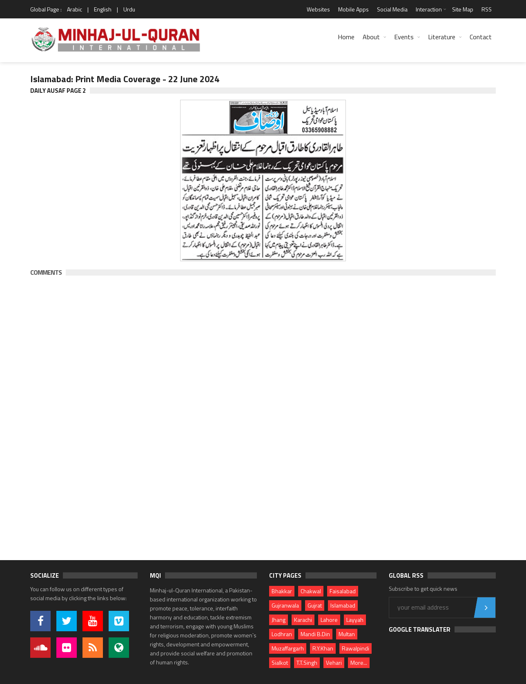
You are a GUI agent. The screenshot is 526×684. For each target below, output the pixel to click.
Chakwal (311, 591)
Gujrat (315, 605)
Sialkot (280, 662)
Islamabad (342, 605)
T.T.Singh (306, 662)
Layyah (354, 619)
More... (358, 662)
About (371, 37)
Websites (318, 9)
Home (346, 37)
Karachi (303, 619)
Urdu (129, 9)
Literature (441, 37)
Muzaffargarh (288, 648)
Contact (481, 37)
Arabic (74, 9)
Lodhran (282, 634)
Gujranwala (285, 605)
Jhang (278, 619)
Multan (347, 634)
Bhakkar (282, 591)
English (102, 9)
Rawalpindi (355, 648)
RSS (486, 9)
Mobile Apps (353, 9)
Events (404, 37)
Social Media (392, 9)
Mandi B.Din (315, 634)
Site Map (462, 9)
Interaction (429, 9)
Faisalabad (343, 591)
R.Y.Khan (322, 648)
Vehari (334, 662)
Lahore (329, 619)
